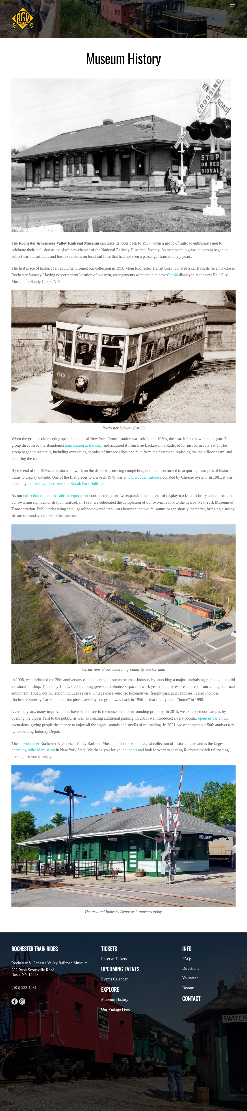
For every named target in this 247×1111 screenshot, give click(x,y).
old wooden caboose (144, 477)
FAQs (187, 959)
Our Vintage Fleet (115, 1009)
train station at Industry (83, 445)
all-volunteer (29, 743)
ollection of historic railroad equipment (56, 495)
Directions (190, 968)
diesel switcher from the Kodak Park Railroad (67, 484)
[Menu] (232, 6)
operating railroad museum (33, 750)
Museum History (114, 999)
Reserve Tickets (114, 959)
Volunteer (190, 978)
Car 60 (172, 275)
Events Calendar (114, 979)
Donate (188, 988)
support (131, 750)
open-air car (207, 718)
